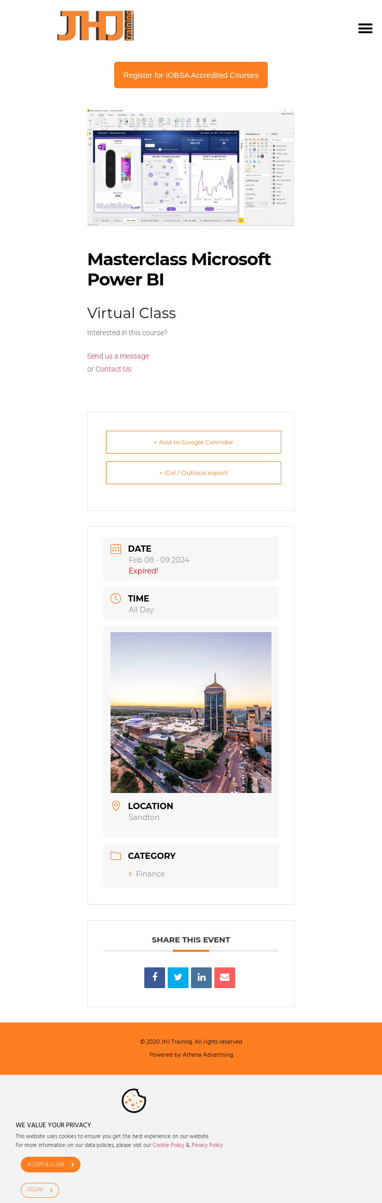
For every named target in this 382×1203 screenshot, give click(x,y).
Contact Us (113, 369)
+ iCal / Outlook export (193, 472)
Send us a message (118, 356)
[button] (365, 28)
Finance (147, 874)
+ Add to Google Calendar (194, 442)
